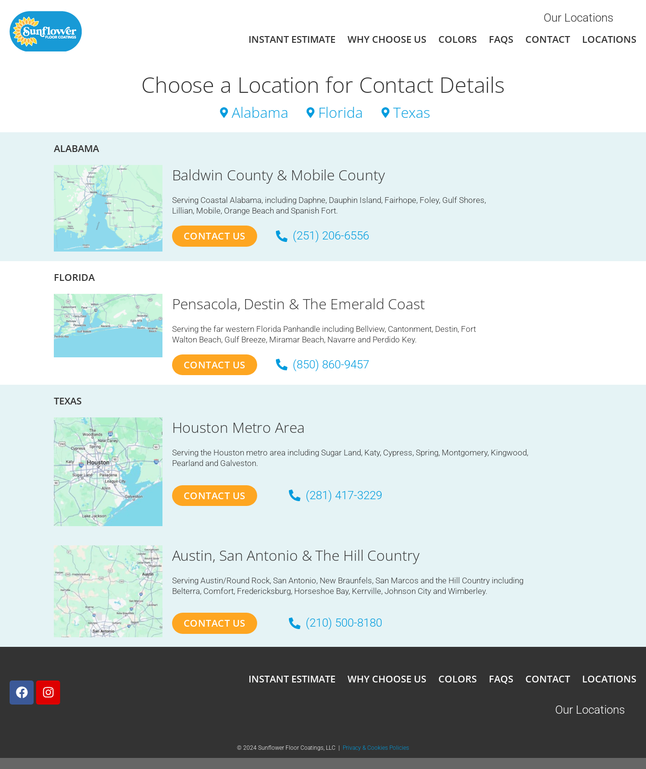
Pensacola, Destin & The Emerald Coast (298, 304)
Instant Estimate (291, 39)
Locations (609, 39)
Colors (457, 39)
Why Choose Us (387, 39)
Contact (547, 39)
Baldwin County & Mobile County (278, 175)
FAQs (501, 39)
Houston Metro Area (238, 428)
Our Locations (578, 18)
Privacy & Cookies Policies (376, 748)
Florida (74, 277)
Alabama (76, 148)
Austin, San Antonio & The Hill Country (296, 555)
